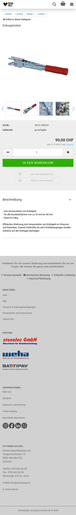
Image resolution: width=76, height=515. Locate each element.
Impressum (8, 319)
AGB (5, 295)
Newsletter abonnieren (14, 417)
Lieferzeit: (8, 130)
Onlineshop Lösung (27, 510)
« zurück (19, 14)
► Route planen (10, 489)
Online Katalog (10, 411)
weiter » (30, 14)
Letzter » (41, 14)
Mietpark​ (7, 398)
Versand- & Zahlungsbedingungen (19, 307)
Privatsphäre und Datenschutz (17, 313)
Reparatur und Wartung (14, 404)
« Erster (8, 14)
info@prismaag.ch (20, 482)
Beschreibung (12, 199)
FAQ (5, 301)
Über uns (7, 391)
